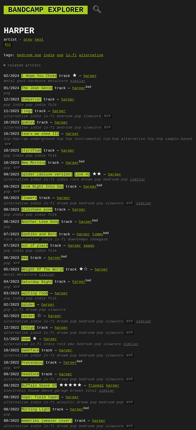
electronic (15, 390)
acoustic (65, 402)
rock (8, 239)
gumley (28, 122)
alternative (91, 55)
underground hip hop (51, 139)
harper (90, 76)
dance (46, 390)
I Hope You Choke (39, 76)
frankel (96, 385)
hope (25, 339)
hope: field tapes (40, 397)
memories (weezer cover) (46, 420)
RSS (8, 44)
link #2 (82, 174)
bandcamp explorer (46, 10)
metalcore (58, 81)
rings (26, 111)
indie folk (46, 105)
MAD (24, 258)
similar (78, 81)
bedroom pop (29, 55)
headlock (30, 374)
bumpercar (31, 99)
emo (71, 344)
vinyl (91, 390)
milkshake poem (36, 209)
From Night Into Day (42, 186)
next (39, 39)
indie (48, 55)
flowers (29, 198)
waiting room (34, 293)
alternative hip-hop (142, 139)
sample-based (178, 139)
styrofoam (31, 150)
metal (9, 81)
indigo (28, 327)
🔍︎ (97, 10)
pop (60, 55)
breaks (76, 390)
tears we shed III (40, 134)
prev (28, 39)
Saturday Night (36, 282)
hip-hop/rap (16, 139)
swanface (30, 350)
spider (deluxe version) (46, 174)
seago (88, 245)
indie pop (22, 105)
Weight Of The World (42, 269)
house (33, 390)
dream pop (91, 179)
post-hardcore (31, 81)
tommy (97, 234)
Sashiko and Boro (39, 234)
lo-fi (71, 55)
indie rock (68, 179)
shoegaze (99, 239)
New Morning (33, 162)
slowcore (92, 116)
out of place (34, 245)
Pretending (32, 363)
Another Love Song (40, 222)
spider (28, 304)
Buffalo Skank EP (39, 385)
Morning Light (35, 409)
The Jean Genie (36, 88)
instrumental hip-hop (97, 139)
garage (61, 390)
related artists (24, 65)
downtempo (78, 239)
